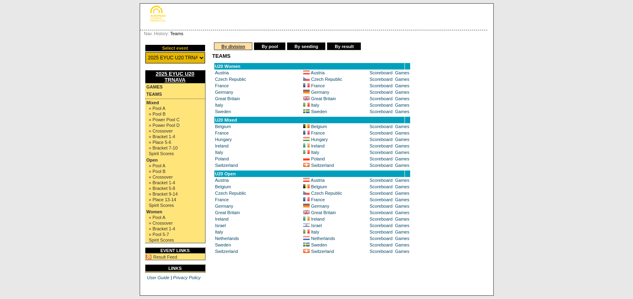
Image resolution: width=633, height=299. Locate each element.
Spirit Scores (161, 153)
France (222, 85)
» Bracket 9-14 (163, 194)
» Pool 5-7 (159, 234)
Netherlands (227, 238)
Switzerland (226, 165)
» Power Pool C (164, 119)
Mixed (153, 102)
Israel (220, 225)
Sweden (223, 111)
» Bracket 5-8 (162, 188)
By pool (270, 46)
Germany (224, 92)
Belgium (223, 126)
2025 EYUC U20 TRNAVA (174, 77)
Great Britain (227, 98)
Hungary (223, 139)
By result (344, 46)
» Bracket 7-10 (163, 147)
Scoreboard (381, 72)
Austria (222, 72)
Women (155, 211)
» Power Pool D (164, 125)
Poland (222, 158)
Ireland (222, 145)
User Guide (158, 277)
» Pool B (157, 114)
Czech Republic (230, 79)
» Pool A (157, 108)
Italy (219, 105)
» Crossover (161, 130)
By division (233, 46)
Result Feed (165, 257)
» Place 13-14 (162, 199)
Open (152, 160)
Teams (154, 94)
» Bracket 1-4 (162, 136)
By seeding (307, 46)
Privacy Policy (187, 277)
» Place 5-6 (160, 142)
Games (155, 86)
